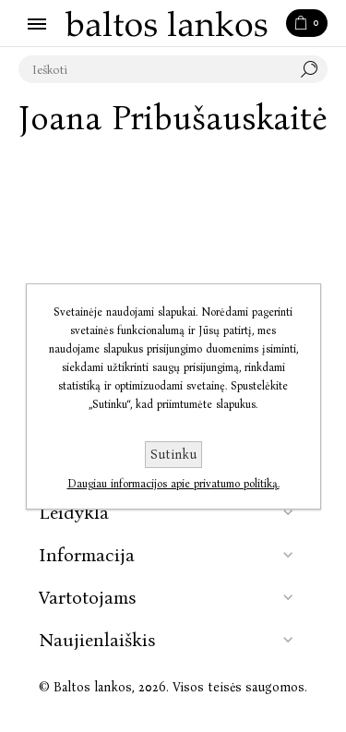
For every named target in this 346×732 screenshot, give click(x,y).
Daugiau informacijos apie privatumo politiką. (173, 483)
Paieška (314, 69)
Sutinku (173, 454)
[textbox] (154, 69)
